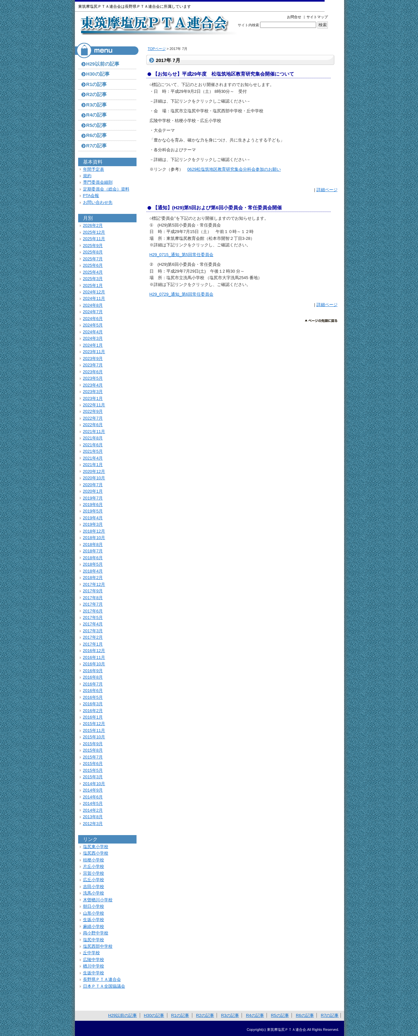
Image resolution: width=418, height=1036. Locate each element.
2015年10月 (94, 736)
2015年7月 (93, 757)
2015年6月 (93, 763)
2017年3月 (93, 630)
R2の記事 (96, 94)
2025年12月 (94, 232)
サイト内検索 (248, 25)
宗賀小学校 (93, 873)
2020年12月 (94, 471)
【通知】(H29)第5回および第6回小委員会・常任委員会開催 (217, 207)
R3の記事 (96, 104)
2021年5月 (93, 451)
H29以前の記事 (102, 64)
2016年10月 (94, 663)
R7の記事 (96, 145)
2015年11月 (94, 730)
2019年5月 (93, 511)
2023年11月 (94, 351)
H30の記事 (98, 74)
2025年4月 (93, 272)
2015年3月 (93, 776)
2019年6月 (93, 504)
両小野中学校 (95, 933)
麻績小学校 (93, 926)
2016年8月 (93, 677)
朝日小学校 (93, 906)
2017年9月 (93, 590)
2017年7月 (93, 604)
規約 (87, 175)
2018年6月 (93, 557)
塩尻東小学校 (95, 846)
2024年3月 (93, 338)
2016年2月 (93, 710)
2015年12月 (94, 723)
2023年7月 (93, 365)
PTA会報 (91, 195)
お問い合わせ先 (98, 202)
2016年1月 (93, 717)
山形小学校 (93, 913)
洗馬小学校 (93, 893)
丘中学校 (91, 952)
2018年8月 (93, 544)
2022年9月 (93, 411)
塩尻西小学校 (95, 853)
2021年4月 (93, 458)
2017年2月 (93, 637)
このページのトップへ (321, 321)
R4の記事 (96, 114)
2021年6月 (93, 444)
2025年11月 (94, 238)
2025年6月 (93, 265)
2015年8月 (93, 750)
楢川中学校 (93, 966)
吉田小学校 (93, 886)
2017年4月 (93, 624)
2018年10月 (94, 537)
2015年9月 (93, 743)
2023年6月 (93, 371)
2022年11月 (94, 404)
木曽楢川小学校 (98, 899)
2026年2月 (93, 225)
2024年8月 (93, 305)
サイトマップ (317, 17)
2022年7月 (93, 418)
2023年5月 (93, 378)
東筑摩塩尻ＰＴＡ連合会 (158, 25)
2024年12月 (94, 292)
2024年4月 (93, 331)
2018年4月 (93, 571)
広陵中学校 (93, 959)
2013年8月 (93, 816)
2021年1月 (93, 464)
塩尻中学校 (93, 939)
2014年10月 (94, 783)
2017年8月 (93, 597)
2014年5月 (93, 803)
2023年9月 (93, 358)
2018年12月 (94, 531)
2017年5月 (93, 617)
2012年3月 (93, 823)
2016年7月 (93, 684)
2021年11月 (94, 431)
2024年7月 (93, 311)
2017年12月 (94, 584)
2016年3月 (93, 703)
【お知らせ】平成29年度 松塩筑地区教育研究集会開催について (223, 74)
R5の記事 (96, 125)
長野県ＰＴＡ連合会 (102, 979)
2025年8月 (93, 252)
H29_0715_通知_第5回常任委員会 (181, 254)
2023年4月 (93, 385)
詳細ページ (327, 189)
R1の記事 (96, 84)
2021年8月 (93, 438)
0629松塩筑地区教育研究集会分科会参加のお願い (234, 169)
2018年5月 (93, 564)
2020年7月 (93, 484)
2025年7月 (93, 258)
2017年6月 (93, 611)
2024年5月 (93, 325)
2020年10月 (94, 477)
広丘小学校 (93, 879)
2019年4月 (93, 517)
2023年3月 (93, 391)
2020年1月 (93, 491)
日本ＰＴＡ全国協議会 (104, 986)
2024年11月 (94, 298)
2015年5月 (93, 770)
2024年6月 (93, 318)
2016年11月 (94, 657)
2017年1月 (93, 644)
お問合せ (294, 17)
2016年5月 (93, 697)
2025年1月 (93, 285)
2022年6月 (93, 424)
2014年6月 (93, 797)
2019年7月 (93, 498)
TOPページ (157, 49)
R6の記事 (96, 135)
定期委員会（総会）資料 (106, 189)
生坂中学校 (93, 972)
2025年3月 (93, 278)
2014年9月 (93, 790)
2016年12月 (94, 650)
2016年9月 (93, 670)
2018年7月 (93, 551)
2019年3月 (93, 524)
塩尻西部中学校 (98, 946)
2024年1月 (93, 345)
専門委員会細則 (98, 182)
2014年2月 (93, 810)
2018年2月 (93, 577)
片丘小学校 (93, 866)
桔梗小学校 (93, 859)
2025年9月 (93, 245)
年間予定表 (93, 169)
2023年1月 (93, 398)
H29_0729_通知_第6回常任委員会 (181, 294)
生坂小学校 (93, 919)
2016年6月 (93, 690)
